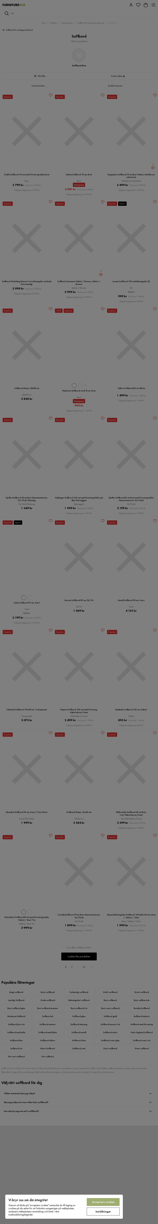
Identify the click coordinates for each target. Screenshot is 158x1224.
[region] (64, 1207)
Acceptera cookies (103, 1202)
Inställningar (103, 1211)
